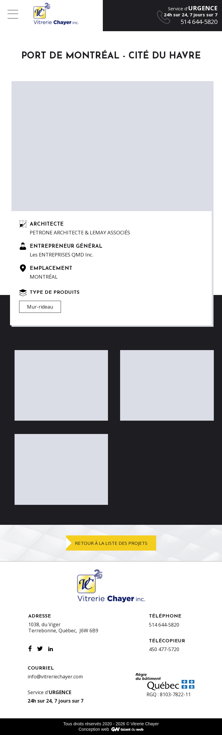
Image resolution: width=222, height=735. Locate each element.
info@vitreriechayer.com (55, 676)
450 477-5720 (164, 649)
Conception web (94, 729)
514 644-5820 (164, 624)
